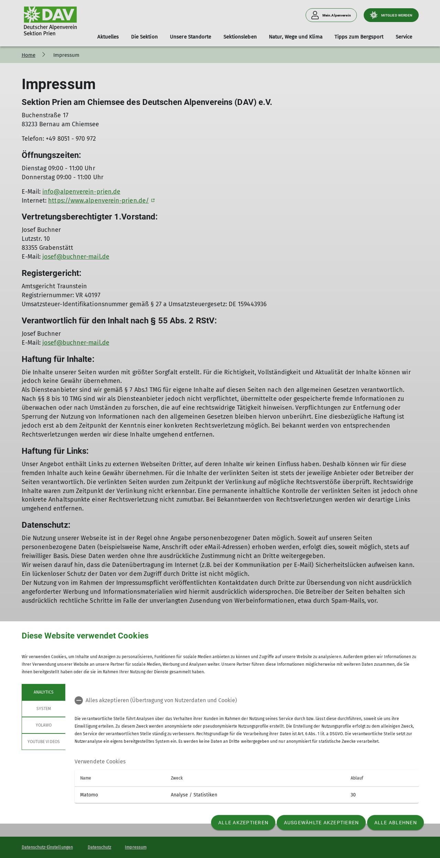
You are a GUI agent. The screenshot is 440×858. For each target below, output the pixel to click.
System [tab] (43, 708)
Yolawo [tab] (43, 725)
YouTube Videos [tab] (44, 741)
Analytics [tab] (43, 692)
